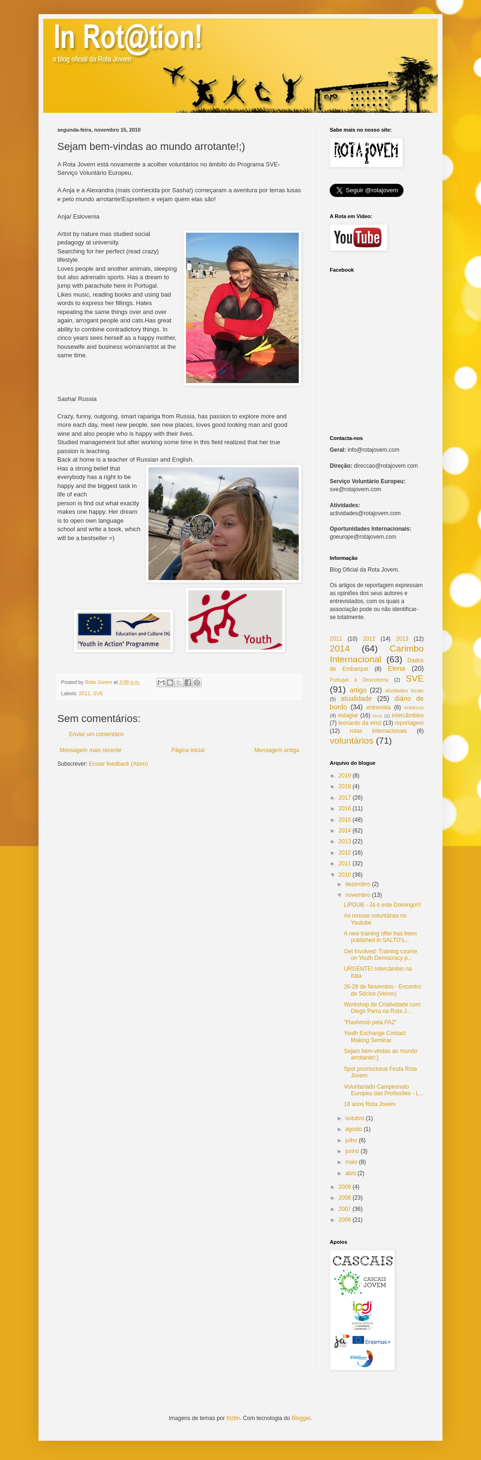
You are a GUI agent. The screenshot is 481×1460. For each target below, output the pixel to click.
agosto (353, 1129)
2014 (340, 648)
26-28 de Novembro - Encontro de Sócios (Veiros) (382, 990)
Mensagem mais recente (90, 750)
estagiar (348, 715)
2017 (345, 797)
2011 (84, 693)
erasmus (414, 707)
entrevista (378, 707)
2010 (345, 874)
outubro (355, 1118)
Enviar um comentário (96, 734)
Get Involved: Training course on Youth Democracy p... (380, 954)
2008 (345, 1197)
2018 (345, 786)
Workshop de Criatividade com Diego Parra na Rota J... (382, 1007)
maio (351, 1162)
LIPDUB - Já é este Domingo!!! (382, 905)
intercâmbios (408, 715)
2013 (402, 639)
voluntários (351, 741)
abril (350, 1173)
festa (377, 715)
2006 (345, 1220)
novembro (357, 895)
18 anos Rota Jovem (370, 1104)
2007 (345, 1209)
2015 (345, 819)
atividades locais (404, 690)
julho (351, 1140)
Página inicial (188, 750)
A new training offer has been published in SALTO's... (380, 936)
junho (352, 1151)
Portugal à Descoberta (359, 680)
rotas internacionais (378, 731)
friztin (233, 1418)
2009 (345, 1187)
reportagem (409, 723)
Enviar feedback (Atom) (118, 764)
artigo (357, 690)
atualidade (356, 698)
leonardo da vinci (359, 723)
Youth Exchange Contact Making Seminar (375, 1036)
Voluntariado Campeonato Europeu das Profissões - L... (384, 1090)
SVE (98, 693)
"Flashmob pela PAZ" (370, 1022)
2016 (345, 808)
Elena (396, 668)
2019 (345, 775)
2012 (369, 639)
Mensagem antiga (277, 750)
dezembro (357, 884)
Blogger (301, 1418)
